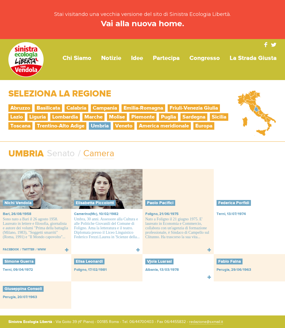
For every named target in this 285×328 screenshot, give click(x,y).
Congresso (204, 58)
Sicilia (219, 117)
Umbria (100, 126)
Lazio (16, 117)
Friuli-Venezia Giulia (194, 108)
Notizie (111, 58)
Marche (93, 117)
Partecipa (166, 58)
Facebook (265, 44)
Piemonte (143, 117)
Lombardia (65, 117)
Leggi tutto (66, 250)
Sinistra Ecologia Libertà (26, 59)
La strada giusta (253, 58)
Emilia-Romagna (143, 108)
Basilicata (48, 108)
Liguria (37, 117)
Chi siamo (77, 58)
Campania (105, 108)
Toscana (20, 126)
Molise (117, 117)
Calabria (76, 108)
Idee (137, 58)
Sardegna (193, 117)
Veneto (123, 126)
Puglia (168, 117)
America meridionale (164, 126)
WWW (41, 249)
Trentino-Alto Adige (60, 126)
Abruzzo (20, 108)
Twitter (274, 44)
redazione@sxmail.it (206, 322)
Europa (203, 126)
